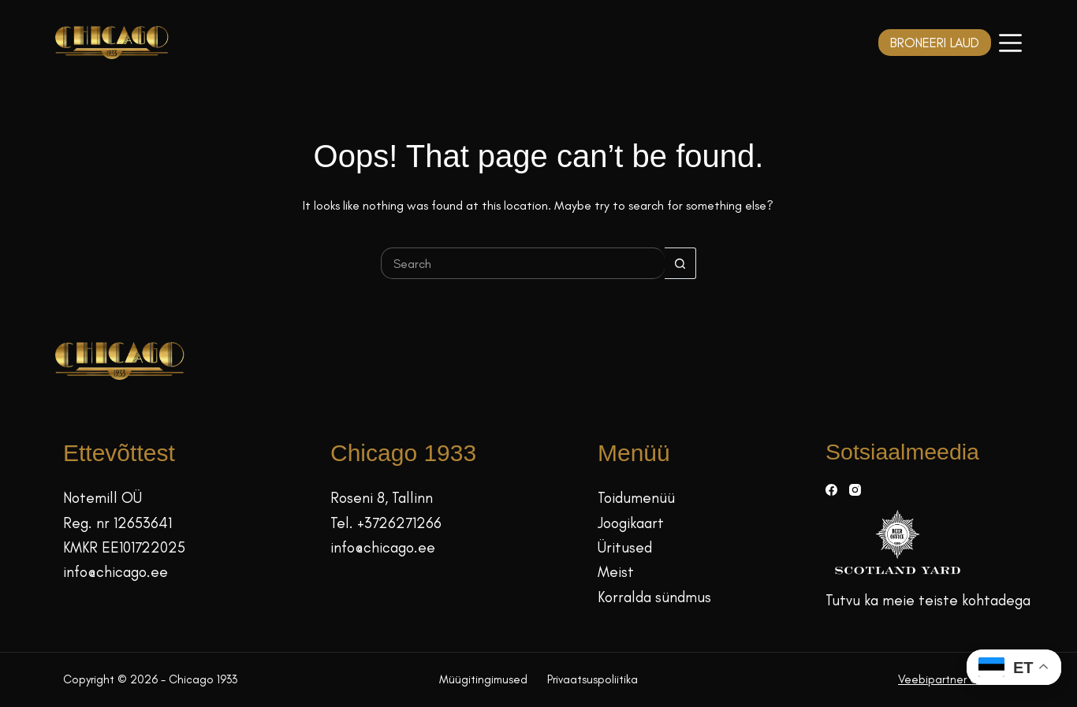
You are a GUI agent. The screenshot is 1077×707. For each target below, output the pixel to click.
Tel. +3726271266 (386, 523)
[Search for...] (523, 263)
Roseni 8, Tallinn (381, 498)
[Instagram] (855, 490)
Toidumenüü (636, 498)
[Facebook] (831, 490)
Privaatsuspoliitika (592, 679)
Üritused (625, 547)
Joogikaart (631, 523)
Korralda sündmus (654, 597)
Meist (616, 572)
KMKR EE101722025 (124, 547)
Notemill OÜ (102, 498)
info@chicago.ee (115, 572)
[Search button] (680, 263)
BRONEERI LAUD (934, 42)
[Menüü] (1010, 43)
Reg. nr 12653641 (117, 523)
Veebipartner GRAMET (956, 679)
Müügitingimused (483, 679)
